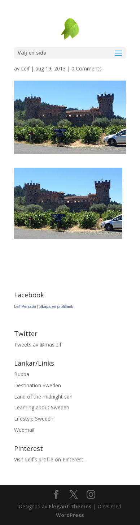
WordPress (70, 515)
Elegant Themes (70, 506)
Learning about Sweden (41, 407)
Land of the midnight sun (43, 396)
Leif (25, 68)
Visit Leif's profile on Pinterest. (49, 459)
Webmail (24, 429)
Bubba (21, 374)
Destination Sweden (37, 385)
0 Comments (86, 68)
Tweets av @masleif (37, 344)
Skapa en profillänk (56, 306)
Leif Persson (25, 306)
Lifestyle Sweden (33, 418)
